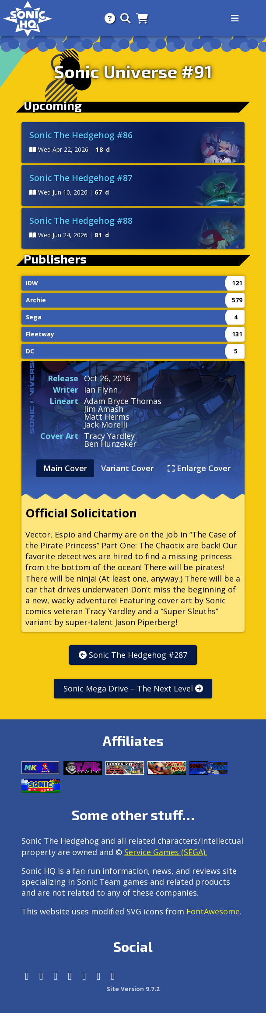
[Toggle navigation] (235, 18)
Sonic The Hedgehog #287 (133, 655)
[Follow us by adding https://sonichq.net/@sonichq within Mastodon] (27, 976)
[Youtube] (99, 976)
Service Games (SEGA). (165, 852)
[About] (107, 18)
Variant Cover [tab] (127, 468)
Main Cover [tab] (65, 468)
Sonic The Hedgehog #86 (81, 135)
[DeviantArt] (84, 976)
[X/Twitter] (56, 976)
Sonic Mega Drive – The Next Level (133, 688)
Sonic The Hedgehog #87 (81, 178)
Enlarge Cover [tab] (199, 468)
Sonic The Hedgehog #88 (81, 220)
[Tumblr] (70, 976)
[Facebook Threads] (113, 976)
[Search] (123, 18)
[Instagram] (41, 976)
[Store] (139, 18)
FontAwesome (213, 911)
